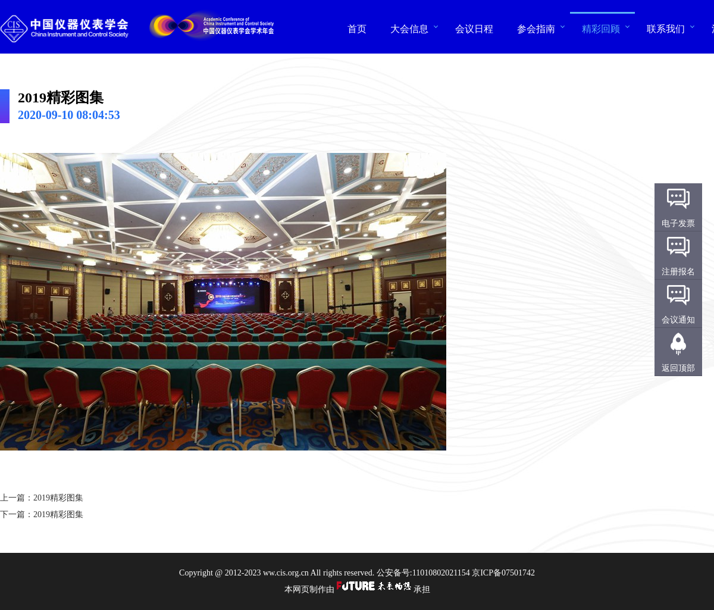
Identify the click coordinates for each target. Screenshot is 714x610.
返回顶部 (678, 368)
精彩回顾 (601, 28)
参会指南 (536, 28)
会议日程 (474, 28)
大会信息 (409, 28)
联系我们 (666, 28)
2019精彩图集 (58, 497)
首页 (357, 28)
